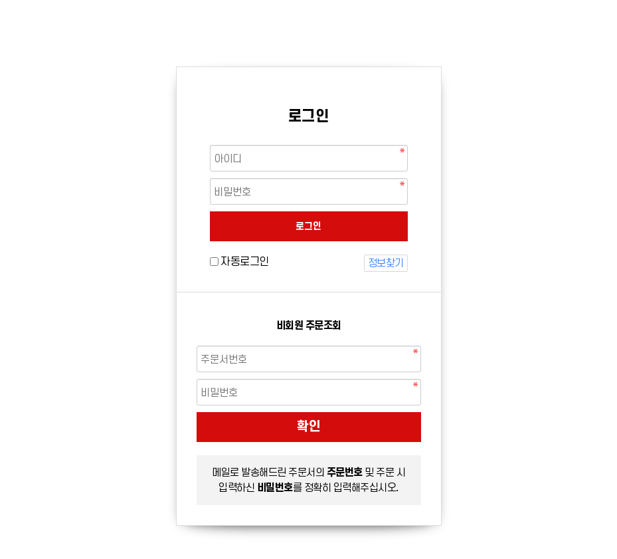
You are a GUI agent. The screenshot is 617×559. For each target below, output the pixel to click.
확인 (309, 426)
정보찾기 (386, 263)
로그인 (308, 226)
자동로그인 (244, 261)
